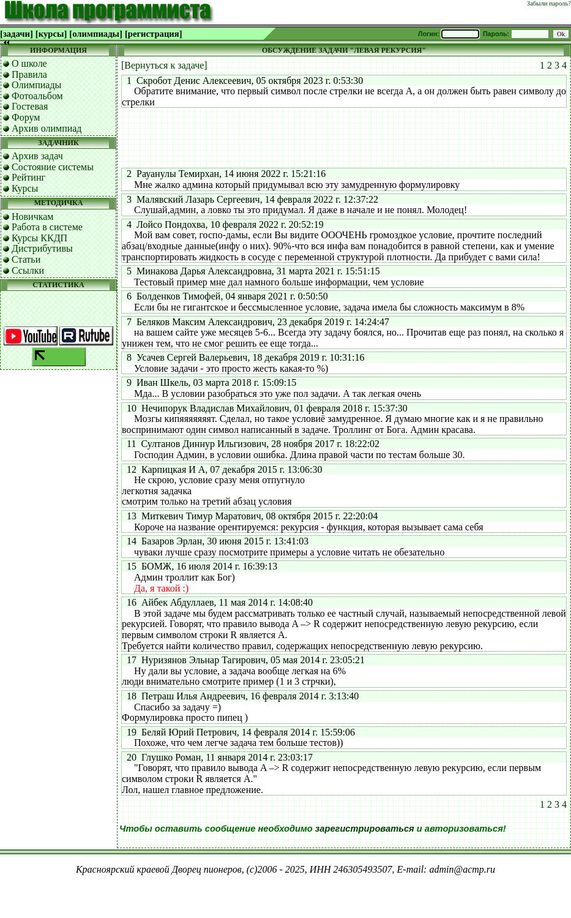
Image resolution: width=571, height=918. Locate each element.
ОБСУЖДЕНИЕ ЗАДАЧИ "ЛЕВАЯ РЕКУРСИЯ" (344, 50)
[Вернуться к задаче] (164, 65)
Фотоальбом (37, 96)
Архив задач (37, 156)
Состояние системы (53, 167)
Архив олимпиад (47, 128)
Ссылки (28, 270)
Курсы (25, 188)
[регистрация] (153, 34)
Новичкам (32, 216)
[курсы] (51, 34)
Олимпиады (36, 85)
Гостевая (30, 106)
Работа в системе (47, 227)
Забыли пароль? (549, 3)
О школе (29, 63)
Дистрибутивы (42, 248)
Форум (26, 117)
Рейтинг (28, 177)
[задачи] (16, 34)
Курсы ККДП (39, 238)
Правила (29, 74)
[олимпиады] (95, 34)
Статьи (26, 259)
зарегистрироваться (364, 828)
